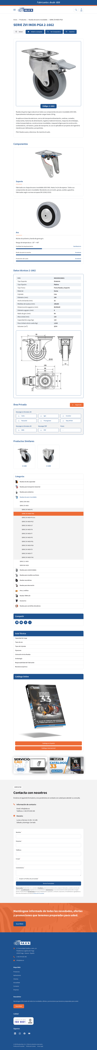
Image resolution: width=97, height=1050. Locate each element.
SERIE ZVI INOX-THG (27, 557)
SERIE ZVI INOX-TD (27, 550)
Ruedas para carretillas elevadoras (28, 606)
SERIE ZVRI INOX (24, 502)
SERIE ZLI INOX (24, 561)
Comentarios (20, 868)
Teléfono (18, 850)
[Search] (76, 9)
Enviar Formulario (48, 883)
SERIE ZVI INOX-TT (27, 554)
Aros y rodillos (22, 590)
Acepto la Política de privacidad (28, 879)
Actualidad (16, 983)
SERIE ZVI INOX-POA (27, 545)
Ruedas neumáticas (23, 580)
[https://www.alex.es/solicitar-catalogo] (67, 765)
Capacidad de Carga (21, 638)
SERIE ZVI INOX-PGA (56, 20)
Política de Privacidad (38, 893)
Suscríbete (19, 924)
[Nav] (14, 9)
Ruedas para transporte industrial (27, 487)
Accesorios (20, 600)
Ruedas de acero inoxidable (38, 20)
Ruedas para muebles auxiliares (27, 575)
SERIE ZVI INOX (24, 506)
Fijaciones (18, 650)
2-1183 (48, 466)
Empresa (18, 841)
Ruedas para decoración (24, 585)
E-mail (18, 859)
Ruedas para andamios (24, 492)
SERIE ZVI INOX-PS (27, 510)
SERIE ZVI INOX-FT (27, 534)
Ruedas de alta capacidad (25, 481)
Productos (22, 20)
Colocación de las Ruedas (22, 654)
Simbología (18, 659)
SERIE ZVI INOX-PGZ (27, 522)
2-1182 (24, 466)
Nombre (18, 832)
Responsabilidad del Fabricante (24, 663)
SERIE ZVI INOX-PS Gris (28, 518)
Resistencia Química (21, 667)
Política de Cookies (31, 1046)
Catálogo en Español (48, 743)
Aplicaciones (17, 975)
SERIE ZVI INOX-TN (27, 530)
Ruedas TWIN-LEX (22, 595)
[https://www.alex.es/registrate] (30, 765)
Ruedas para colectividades (25, 570)
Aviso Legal (40, 1046)
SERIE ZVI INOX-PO (27, 538)
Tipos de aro (19, 642)
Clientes (15, 979)
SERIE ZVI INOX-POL (27, 542)
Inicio (15, 20)
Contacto (16, 986)
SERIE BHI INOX (24, 565)
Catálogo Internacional (48, 748)
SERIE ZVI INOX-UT (27, 526)
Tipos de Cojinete (20, 646)
